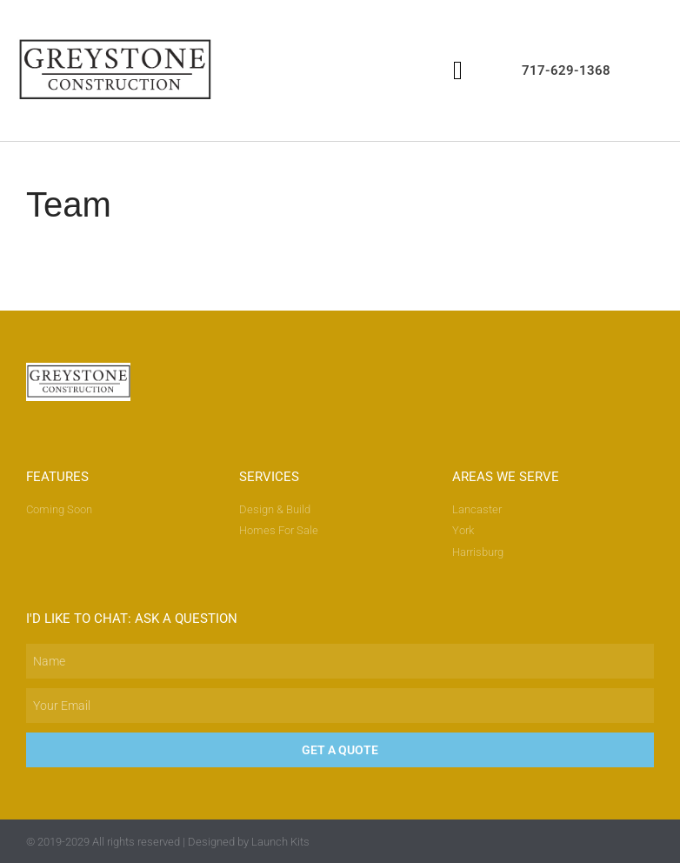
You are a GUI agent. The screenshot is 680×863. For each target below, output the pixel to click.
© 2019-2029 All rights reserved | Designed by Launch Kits (168, 841)
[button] (457, 70)
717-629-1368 (566, 70)
